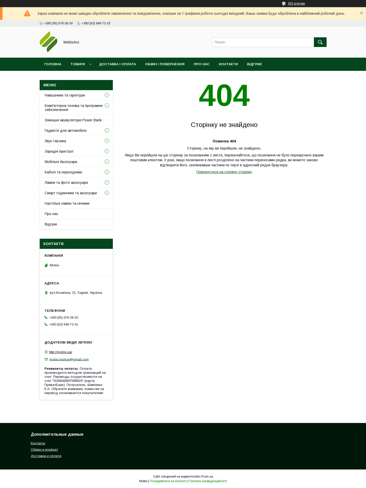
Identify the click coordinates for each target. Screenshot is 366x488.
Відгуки (254, 64)
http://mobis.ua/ (60, 352)
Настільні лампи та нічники (67, 203)
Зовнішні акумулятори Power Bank (73, 120)
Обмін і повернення (165, 64)
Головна (52, 64)
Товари (77, 64)
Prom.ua (207, 476)
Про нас (202, 64)
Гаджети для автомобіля (65, 130)
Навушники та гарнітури (65, 95)
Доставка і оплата (117, 64)
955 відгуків (296, 3)
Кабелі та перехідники (63, 172)
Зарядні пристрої (59, 151)
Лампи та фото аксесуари (66, 183)
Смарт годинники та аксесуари (71, 193)
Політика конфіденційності (207, 481)
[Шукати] (320, 42)
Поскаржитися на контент (168, 481)
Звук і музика (55, 141)
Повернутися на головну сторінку (224, 172)
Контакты (38, 443)
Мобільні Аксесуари (61, 162)
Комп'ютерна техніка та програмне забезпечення (74, 108)
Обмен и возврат (44, 449)
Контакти (228, 64)
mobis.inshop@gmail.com (69, 359)
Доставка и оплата (46, 456)
